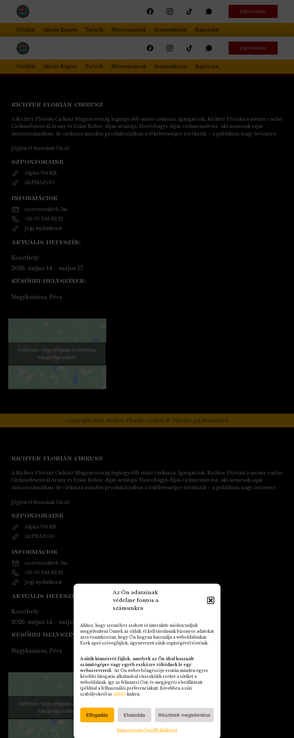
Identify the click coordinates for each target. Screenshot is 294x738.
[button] (210, 672)
